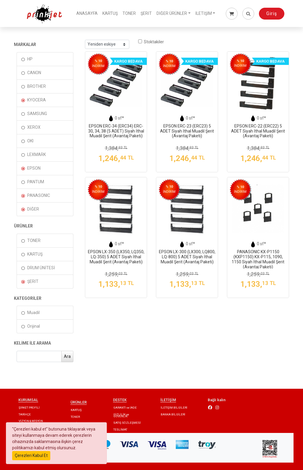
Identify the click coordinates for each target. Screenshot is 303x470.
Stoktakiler (151, 41)
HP (30, 59)
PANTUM (35, 181)
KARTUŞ (110, 13)
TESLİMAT (120, 429)
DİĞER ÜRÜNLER (172, 13)
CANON (34, 72)
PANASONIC (38, 195)
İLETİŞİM (203, 13)
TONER (129, 13)
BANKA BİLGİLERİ (173, 414)
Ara (67, 356)
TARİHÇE (25, 414)
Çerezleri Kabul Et (31, 455)
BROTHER (36, 86)
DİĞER (33, 209)
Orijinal (33, 326)
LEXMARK (36, 154)
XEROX (34, 127)
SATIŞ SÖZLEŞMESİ (127, 422)
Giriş (271, 13)
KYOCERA (36, 100)
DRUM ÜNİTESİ (41, 267)
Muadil (33, 312)
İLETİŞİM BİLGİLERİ (174, 407)
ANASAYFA (87, 13)
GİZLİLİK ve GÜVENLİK (121, 415)
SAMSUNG (37, 113)
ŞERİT (146, 13)
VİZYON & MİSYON (31, 421)
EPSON (34, 168)
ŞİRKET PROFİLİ (29, 407)
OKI (30, 140)
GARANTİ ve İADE (125, 407)
